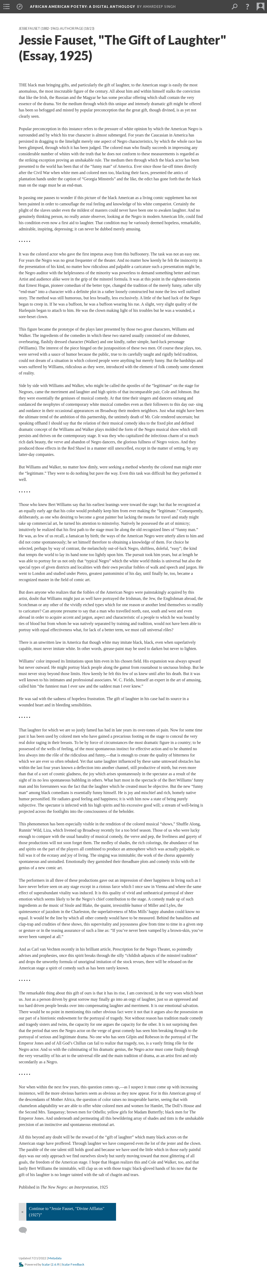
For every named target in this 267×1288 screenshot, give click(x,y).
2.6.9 (55, 1264)
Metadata (55, 1258)
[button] (247, 6)
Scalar (46, 1264)
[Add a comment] (25, 1230)
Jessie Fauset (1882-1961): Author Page (51, 29)
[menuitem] (6, 6)
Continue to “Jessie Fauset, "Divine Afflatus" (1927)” (66, 1211)
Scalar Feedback (73, 1264)
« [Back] (22, 1211)
